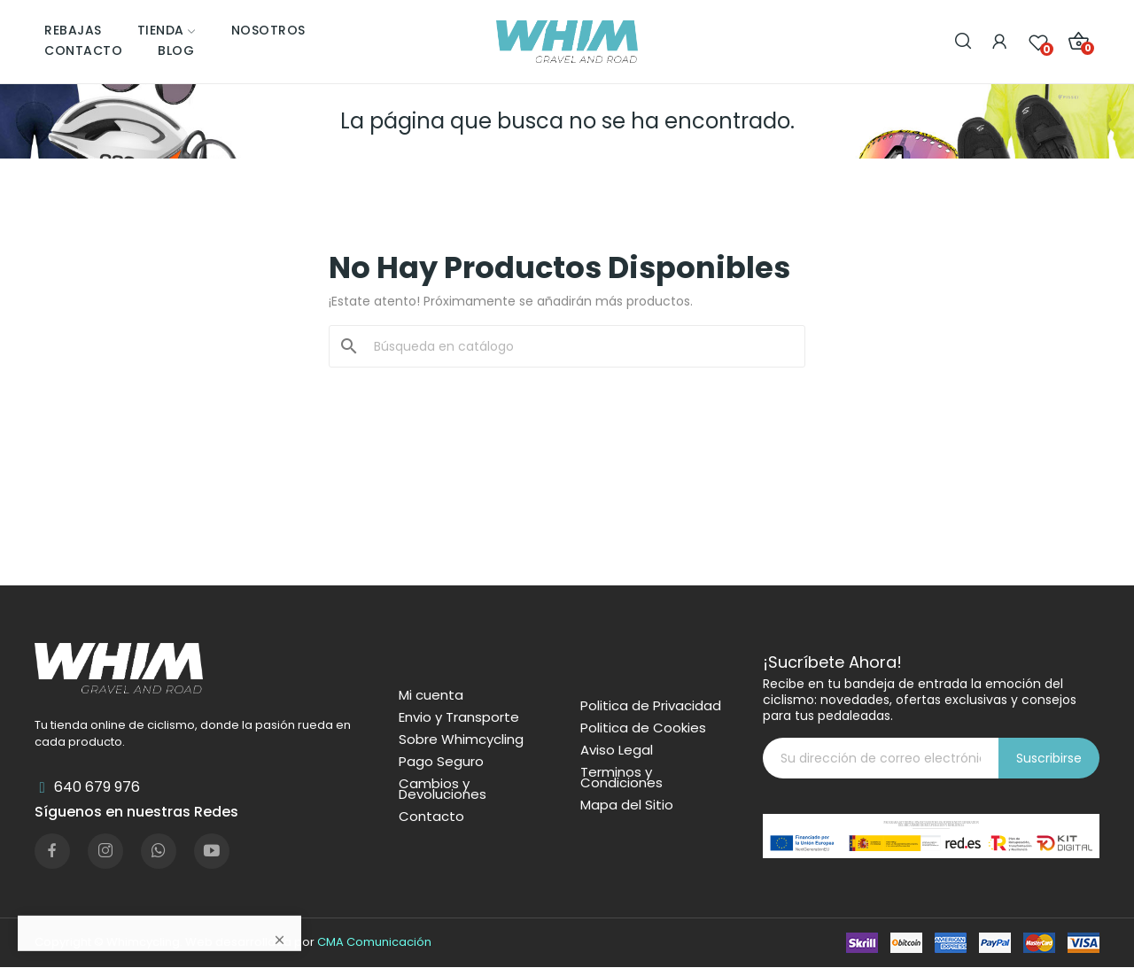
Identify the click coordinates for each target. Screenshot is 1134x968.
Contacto (431, 816)
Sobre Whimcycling (461, 739)
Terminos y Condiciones (621, 777)
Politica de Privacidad (650, 706)
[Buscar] (578, 346)
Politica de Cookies (643, 728)
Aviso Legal (616, 750)
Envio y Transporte (459, 717)
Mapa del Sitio (626, 805)
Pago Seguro (441, 761)
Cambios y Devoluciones (442, 789)
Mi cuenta (431, 695)
